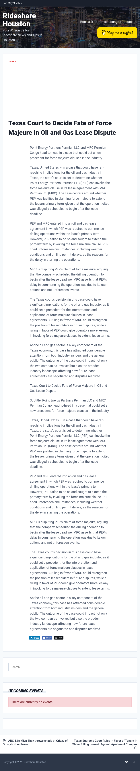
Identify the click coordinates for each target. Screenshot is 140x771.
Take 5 (12, 61)
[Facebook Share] (47, 638)
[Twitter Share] (58, 638)
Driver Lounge (109, 22)
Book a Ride (88, 22)
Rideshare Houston (19, 20)
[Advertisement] (70, 91)
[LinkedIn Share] (34, 638)
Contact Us (129, 22)
